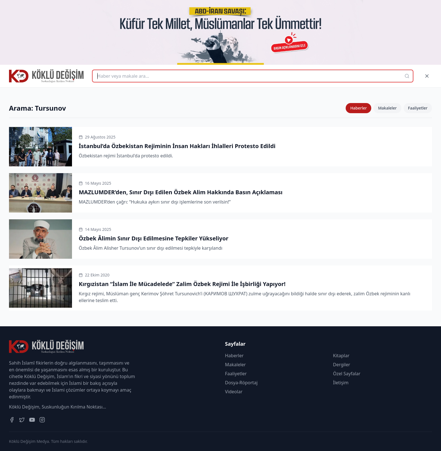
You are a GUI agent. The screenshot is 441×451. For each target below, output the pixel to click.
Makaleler (387, 108)
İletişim (340, 382)
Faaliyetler (418, 108)
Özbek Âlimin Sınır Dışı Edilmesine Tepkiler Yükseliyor (153, 238)
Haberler (358, 108)
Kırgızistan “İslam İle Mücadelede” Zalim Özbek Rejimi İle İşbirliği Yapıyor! (182, 284)
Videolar (233, 392)
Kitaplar (341, 355)
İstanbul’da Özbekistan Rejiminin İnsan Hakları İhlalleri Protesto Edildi (177, 146)
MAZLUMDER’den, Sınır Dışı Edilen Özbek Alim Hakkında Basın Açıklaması (180, 192)
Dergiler (341, 364)
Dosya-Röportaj (241, 382)
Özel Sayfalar (346, 373)
